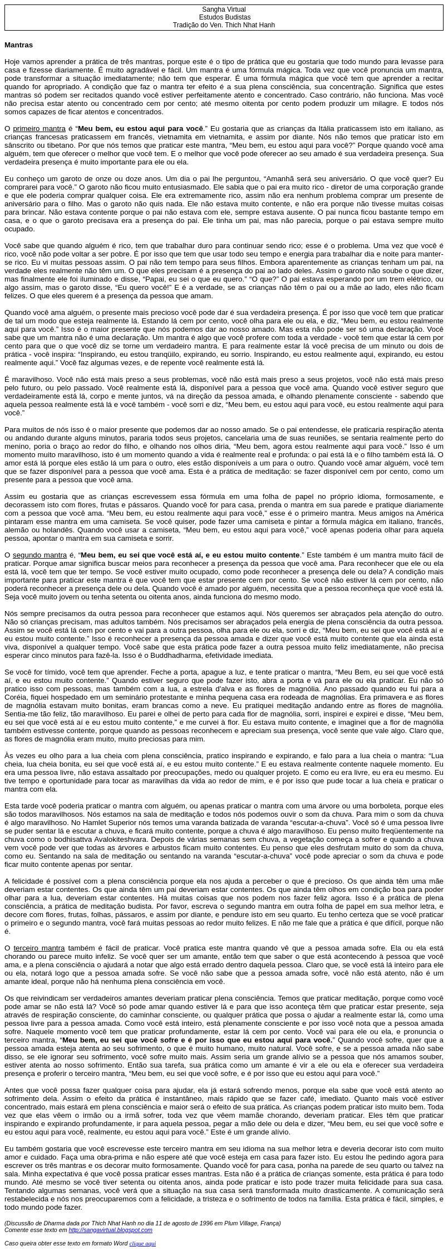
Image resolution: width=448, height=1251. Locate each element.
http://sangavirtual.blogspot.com (110, 1229)
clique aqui (142, 1243)
